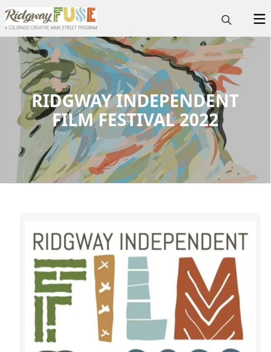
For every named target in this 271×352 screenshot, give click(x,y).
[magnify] (226, 19)
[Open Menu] (259, 19)
